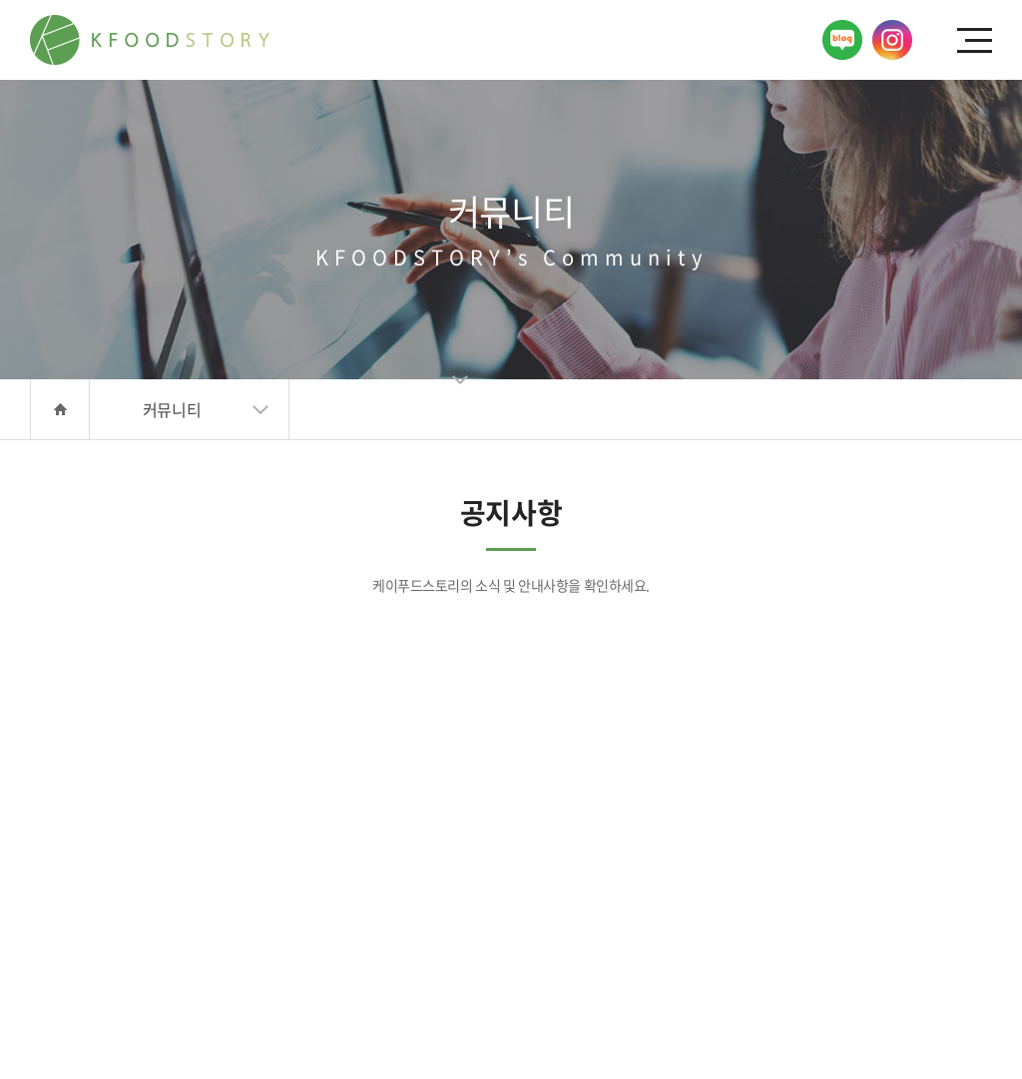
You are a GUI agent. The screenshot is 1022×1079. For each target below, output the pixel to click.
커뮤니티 (172, 409)
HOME (60, 409)
